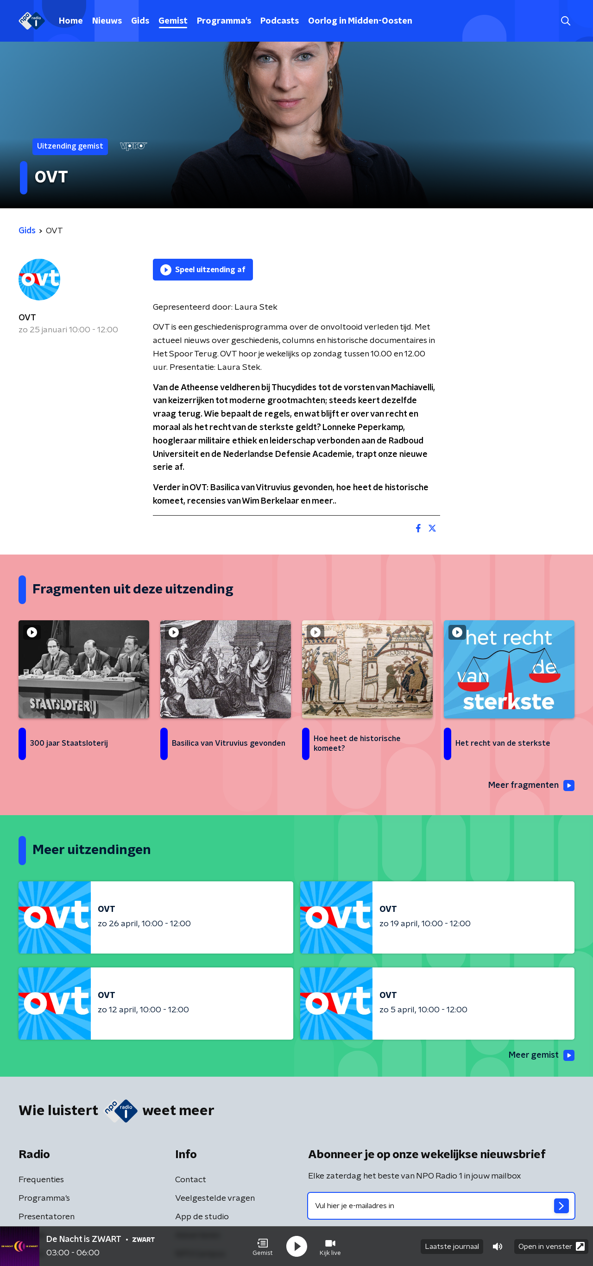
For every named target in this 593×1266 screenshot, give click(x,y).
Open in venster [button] (551, 1246)
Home (71, 21)
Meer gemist (541, 1055)
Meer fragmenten (531, 785)
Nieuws (107, 21)
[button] (263, 1246)
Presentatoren (47, 1217)
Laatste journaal (452, 1246)
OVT (27, 318)
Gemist (173, 21)
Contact (190, 1180)
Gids (140, 21)
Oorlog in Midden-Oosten (360, 21)
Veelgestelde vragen (215, 1198)
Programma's (224, 21)
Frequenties (41, 1180)
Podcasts (279, 21)
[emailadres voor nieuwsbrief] (441, 1206)
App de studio (202, 1217)
